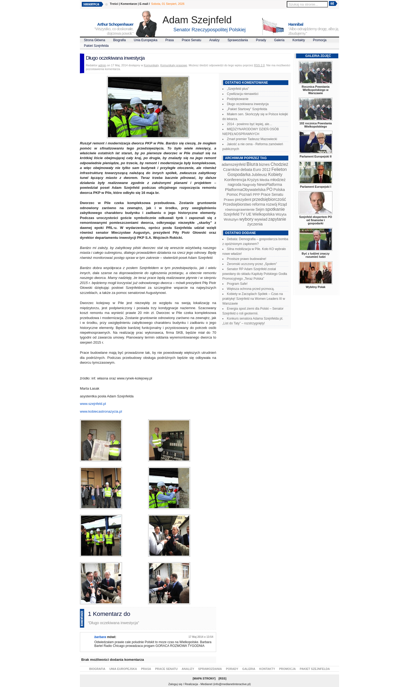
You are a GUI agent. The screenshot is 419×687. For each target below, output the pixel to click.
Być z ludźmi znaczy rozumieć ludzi (315, 255)
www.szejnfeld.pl (93, 404)
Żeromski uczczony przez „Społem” (252, 264)
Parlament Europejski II (315, 156)
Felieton (279, 169)
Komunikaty (151, 65)
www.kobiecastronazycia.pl (101, 411)
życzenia (255, 224)
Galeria (279, 40)
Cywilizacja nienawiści (242, 94)
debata (246, 169)
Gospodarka (238, 174)
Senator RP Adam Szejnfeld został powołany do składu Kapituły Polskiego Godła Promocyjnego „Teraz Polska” (254, 274)
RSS (222, 678)
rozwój (271, 204)
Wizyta (281, 214)
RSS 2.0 (259, 65)
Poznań (245, 194)
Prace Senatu (191, 40)
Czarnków (231, 169)
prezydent (243, 199)
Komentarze (129, 3)
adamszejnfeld (233, 164)
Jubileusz (259, 174)
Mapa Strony (204, 678)
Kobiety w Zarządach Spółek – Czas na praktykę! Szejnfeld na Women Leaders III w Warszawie (253, 298)
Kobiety (275, 174)
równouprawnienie (239, 210)
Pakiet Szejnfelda (96, 46)
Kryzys (253, 180)
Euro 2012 (261, 169)
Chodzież (279, 164)
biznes (264, 164)
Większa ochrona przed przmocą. (250, 289)
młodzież (278, 180)
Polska (279, 189)
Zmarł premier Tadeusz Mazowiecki (252, 139)
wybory (246, 219)
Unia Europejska (145, 40)
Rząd (282, 204)
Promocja (320, 40)
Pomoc (232, 194)
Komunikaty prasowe (173, 65)
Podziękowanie (238, 99)
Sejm (259, 209)
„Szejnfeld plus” (238, 89)
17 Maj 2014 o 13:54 (200, 636)
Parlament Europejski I (315, 186)
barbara (100, 637)
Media (264, 180)
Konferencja (235, 179)
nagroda (234, 184)
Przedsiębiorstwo (237, 204)
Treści (114, 3)
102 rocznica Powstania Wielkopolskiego (315, 125)
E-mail (143, 3)
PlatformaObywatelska (245, 189)
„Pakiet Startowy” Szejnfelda (247, 109)
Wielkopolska (263, 214)
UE (248, 214)
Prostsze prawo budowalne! (246, 259)
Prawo (229, 200)
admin (102, 65)
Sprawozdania (238, 40)
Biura (252, 164)
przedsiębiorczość (269, 199)
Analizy (214, 40)
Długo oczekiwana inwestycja (248, 104)
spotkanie (275, 209)
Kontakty (298, 40)
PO (269, 189)
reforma (258, 204)
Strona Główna (94, 40)
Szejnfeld (231, 214)
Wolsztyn (231, 219)
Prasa (169, 40)
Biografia (119, 40)
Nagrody (249, 185)
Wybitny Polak (315, 287)
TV (242, 214)
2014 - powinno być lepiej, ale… (249, 124)
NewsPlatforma (269, 184)
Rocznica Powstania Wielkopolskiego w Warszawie (315, 90)
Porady (261, 40)
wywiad (260, 219)
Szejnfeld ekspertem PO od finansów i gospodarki (315, 220)
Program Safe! (237, 284)
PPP (256, 195)
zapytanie (277, 219)
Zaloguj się (175, 684)
